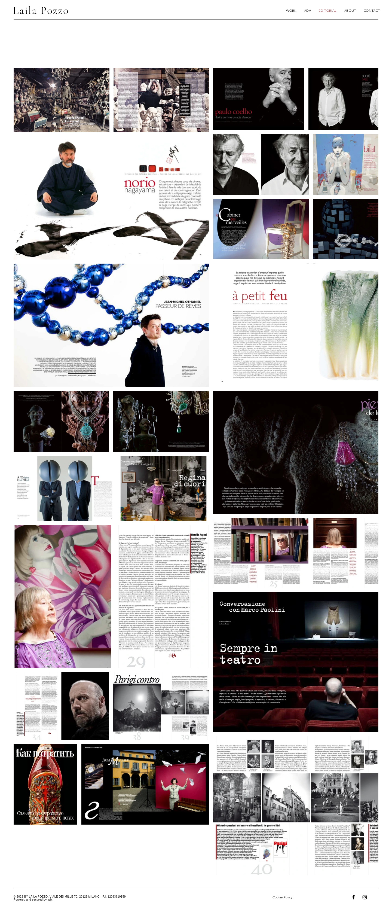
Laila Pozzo (41, 10)
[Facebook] (353, 897)
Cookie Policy (282, 897)
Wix (50, 899)
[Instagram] (364, 897)
